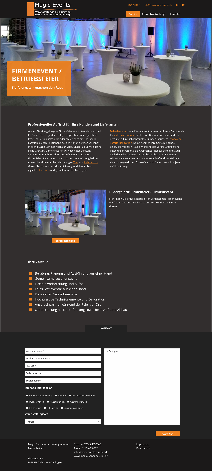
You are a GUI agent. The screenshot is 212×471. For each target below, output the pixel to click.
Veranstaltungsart (36, 414)
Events (132, 14)
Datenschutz (143, 448)
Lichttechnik (91, 162)
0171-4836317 (134, 5)
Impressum (142, 444)
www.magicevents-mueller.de (91, 456)
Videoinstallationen (125, 135)
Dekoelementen (119, 131)
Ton (75, 162)
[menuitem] (133, 14)
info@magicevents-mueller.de (158, 5)
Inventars (44, 170)
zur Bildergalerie (65, 240)
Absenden (167, 433)
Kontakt (175, 14)
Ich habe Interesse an (38, 387)
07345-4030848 (92, 444)
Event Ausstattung (153, 14)
